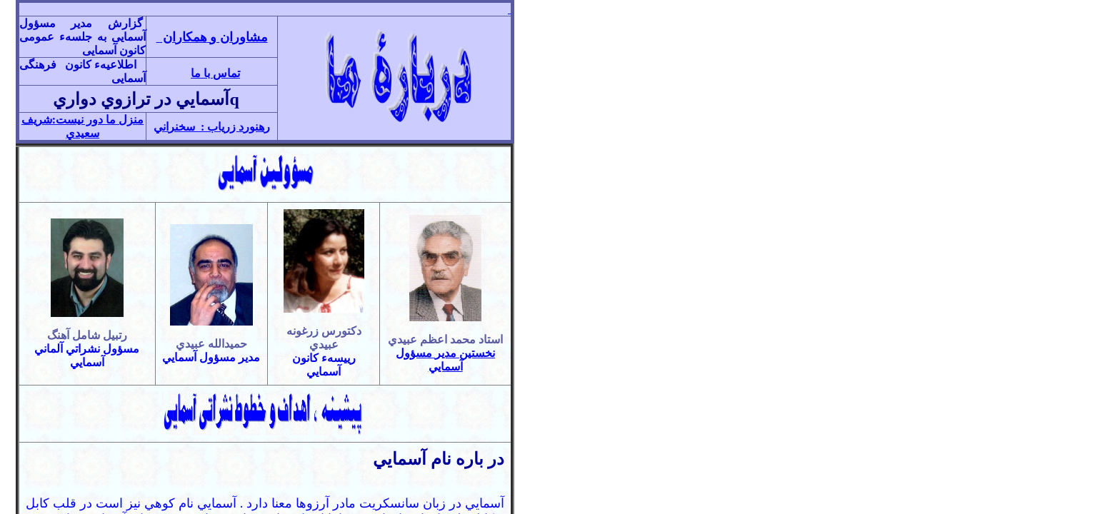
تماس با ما (215, 73)
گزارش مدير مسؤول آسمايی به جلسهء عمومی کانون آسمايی (82, 36)
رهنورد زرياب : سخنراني (212, 127)
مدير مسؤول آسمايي (211, 357)
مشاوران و (213, 37)
